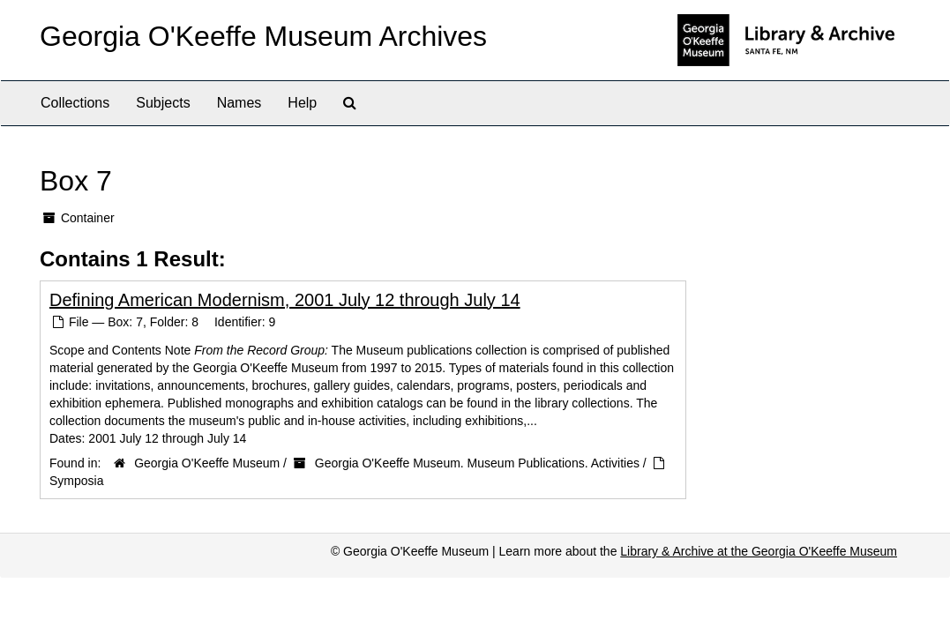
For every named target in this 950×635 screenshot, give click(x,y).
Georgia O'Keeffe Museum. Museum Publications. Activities (477, 463)
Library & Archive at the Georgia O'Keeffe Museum (758, 551)
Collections (75, 102)
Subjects (163, 102)
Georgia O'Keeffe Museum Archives (263, 36)
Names (239, 102)
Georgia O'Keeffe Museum (207, 463)
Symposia (76, 481)
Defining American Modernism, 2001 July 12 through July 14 (284, 300)
